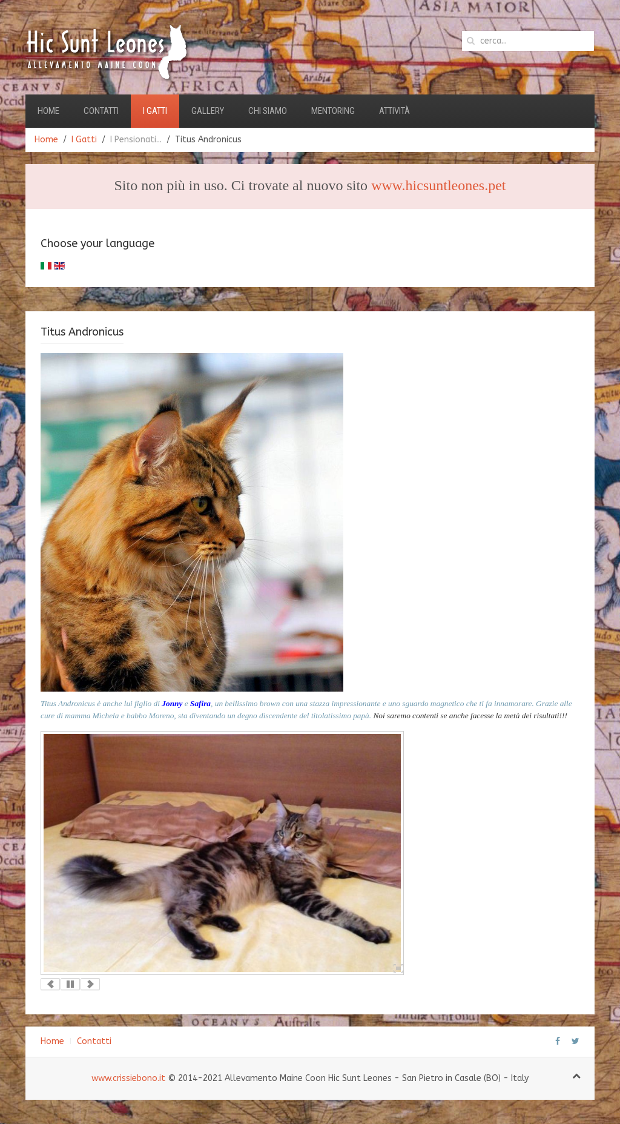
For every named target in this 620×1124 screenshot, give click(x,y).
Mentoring (333, 110)
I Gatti (155, 110)
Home (48, 110)
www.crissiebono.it (128, 1078)
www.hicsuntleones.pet (438, 185)
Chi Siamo (267, 110)
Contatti (101, 110)
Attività (394, 110)
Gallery (207, 110)
